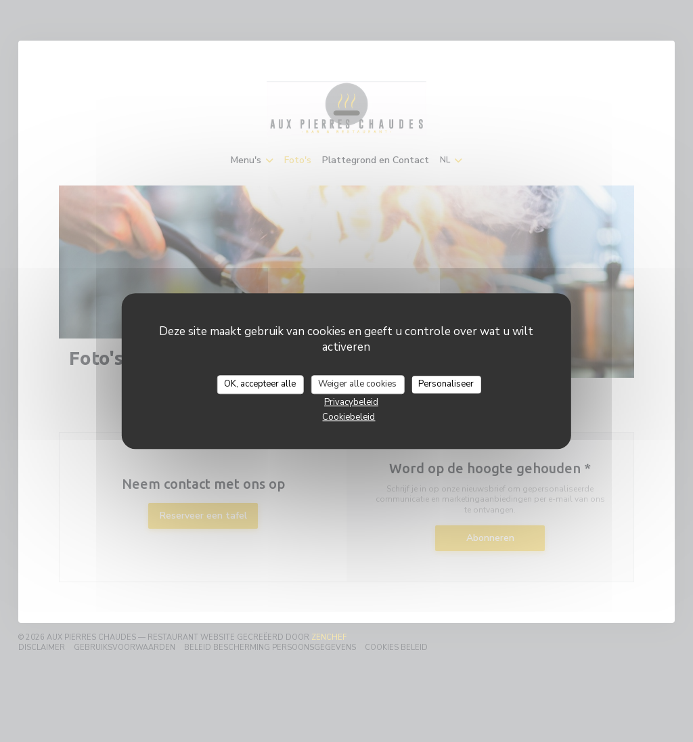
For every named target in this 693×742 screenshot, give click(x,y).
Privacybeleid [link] (351, 402)
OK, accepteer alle (260, 384)
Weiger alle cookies (357, 384)
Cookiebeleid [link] (348, 417)
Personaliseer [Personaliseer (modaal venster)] (446, 384)
